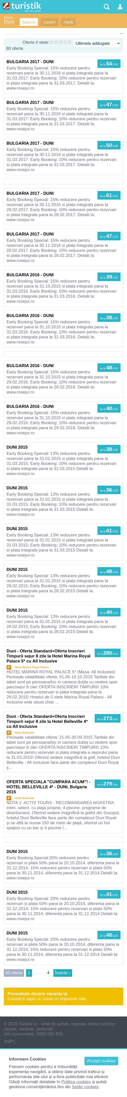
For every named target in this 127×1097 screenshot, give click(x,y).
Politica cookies (76, 1081)
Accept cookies (101, 1061)
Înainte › (62, 972)
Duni (9, 21)
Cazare (49, 22)
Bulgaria (8, 17)
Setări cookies (85, 1086)
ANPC (10, 1041)
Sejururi (28, 22)
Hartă (68, 22)
